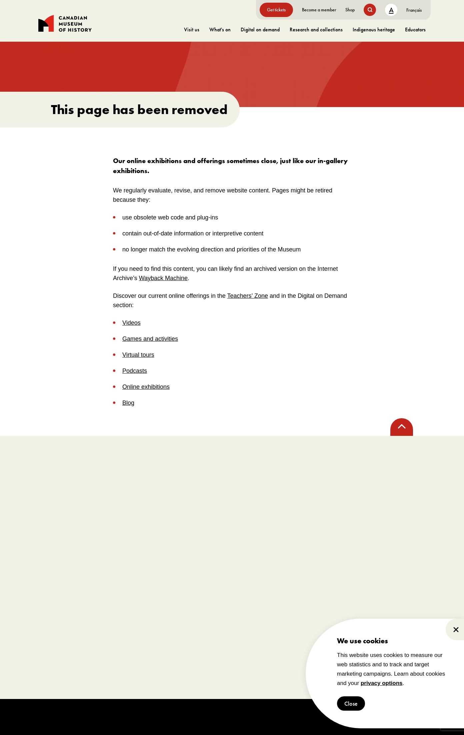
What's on (220, 29)
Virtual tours (138, 354)
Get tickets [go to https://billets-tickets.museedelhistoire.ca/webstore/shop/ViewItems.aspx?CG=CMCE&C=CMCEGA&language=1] (276, 10)
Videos (131, 322)
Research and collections (316, 29)
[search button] (370, 10)
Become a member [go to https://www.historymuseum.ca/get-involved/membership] (319, 10)
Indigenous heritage (374, 29)
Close (351, 703)
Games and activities (150, 338)
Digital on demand (260, 29)
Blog (128, 403)
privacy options (382, 683)
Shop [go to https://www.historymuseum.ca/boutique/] (350, 10)
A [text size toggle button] (391, 9)
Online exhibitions (146, 387)
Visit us (191, 29)
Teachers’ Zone (247, 295)
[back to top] (401, 427)
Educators (415, 29)
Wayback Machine (163, 278)
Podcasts (134, 371)
